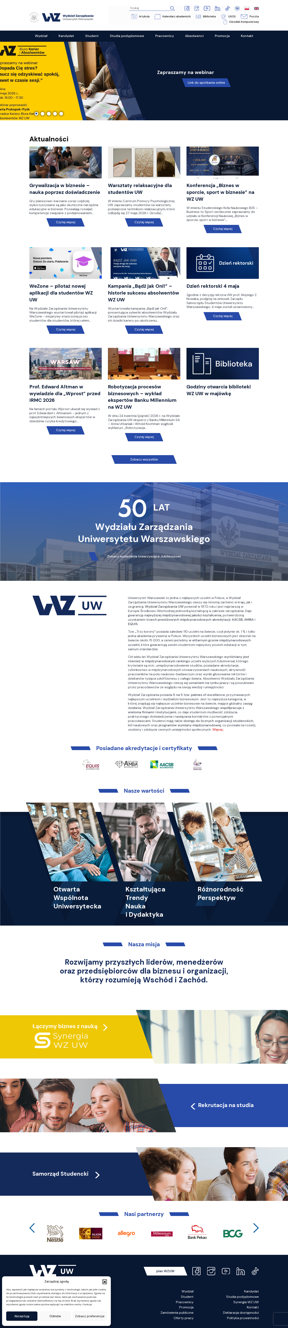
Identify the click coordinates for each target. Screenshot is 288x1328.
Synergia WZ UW (246, 1302)
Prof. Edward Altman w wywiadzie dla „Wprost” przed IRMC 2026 (65, 393)
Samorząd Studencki (66, 1173)
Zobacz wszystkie (144, 459)
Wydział (188, 1291)
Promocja (186, 1307)
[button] (105, 1281)
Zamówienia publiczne (177, 1312)
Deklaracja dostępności (241, 1312)
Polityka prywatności (243, 1318)
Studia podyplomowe (242, 1297)
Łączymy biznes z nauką (65, 1026)
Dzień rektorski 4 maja (213, 286)
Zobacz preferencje (89, 1316)
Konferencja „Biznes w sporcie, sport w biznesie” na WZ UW (220, 192)
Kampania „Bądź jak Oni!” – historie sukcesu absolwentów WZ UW (143, 293)
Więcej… (218, 730)
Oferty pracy (184, 1318)
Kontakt (253, 1307)
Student (187, 1297)
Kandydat (251, 1291)
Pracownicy (185, 1302)
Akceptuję (22, 1316)
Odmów (55, 1316)
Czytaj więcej (65, 222)
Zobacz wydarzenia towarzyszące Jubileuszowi (144, 556)
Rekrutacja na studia (221, 1105)
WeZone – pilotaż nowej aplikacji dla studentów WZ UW (61, 293)
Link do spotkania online (206, 83)
